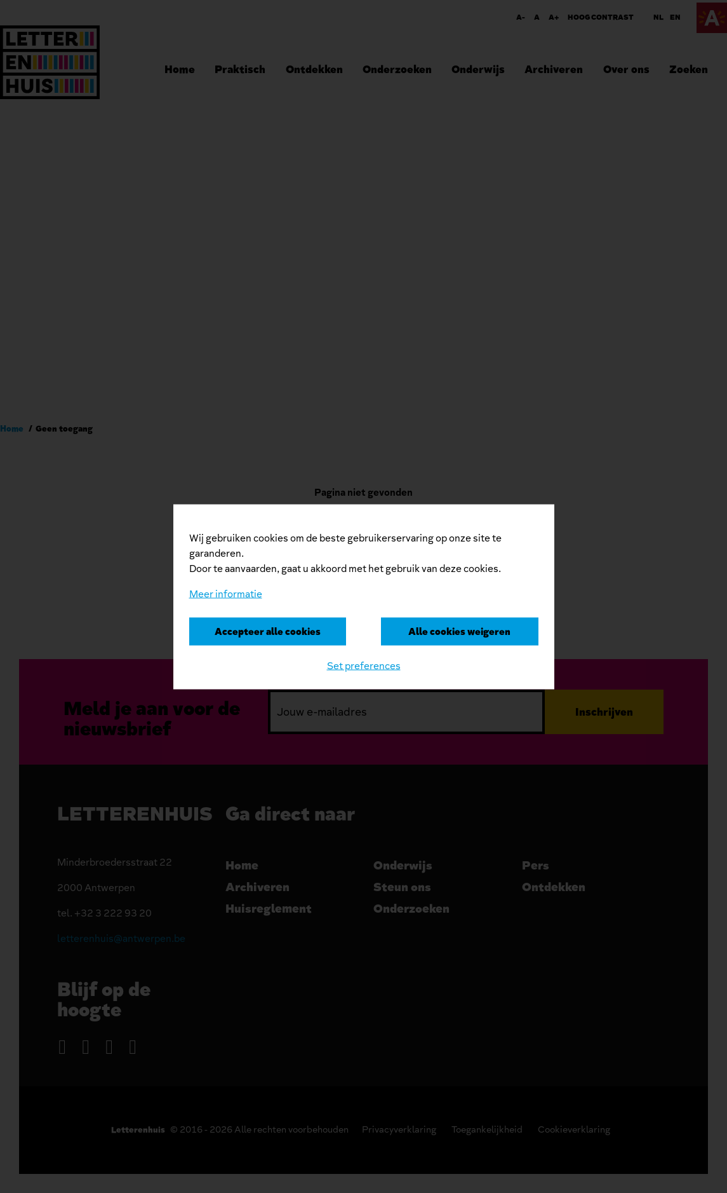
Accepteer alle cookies (268, 631)
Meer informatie (225, 593)
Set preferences (364, 665)
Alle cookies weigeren (459, 631)
